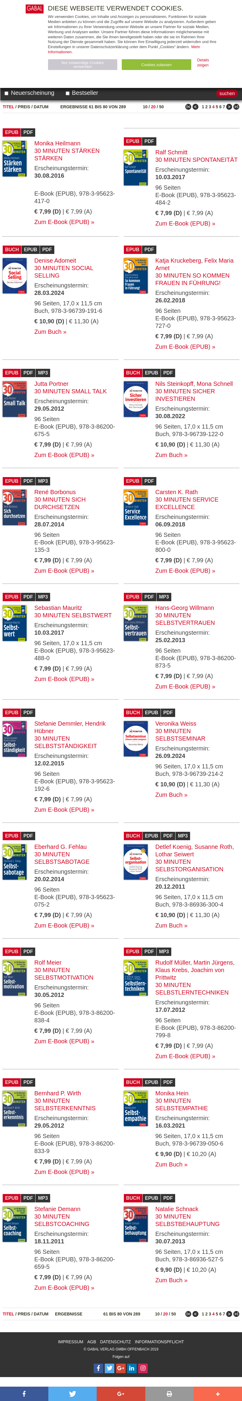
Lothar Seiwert (174, 854)
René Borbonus (55, 492)
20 (153, 106)
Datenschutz (115, 1341)
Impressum (70, 1341)
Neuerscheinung (29, 92)
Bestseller (82, 92)
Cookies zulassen (156, 65)
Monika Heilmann (57, 143)
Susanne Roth (213, 846)
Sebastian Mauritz (58, 607)
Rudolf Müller (172, 962)
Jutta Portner (51, 383)
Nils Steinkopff (174, 383)
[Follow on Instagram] (143, 1368)
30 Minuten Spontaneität (196, 159)
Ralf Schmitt (171, 152)
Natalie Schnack (177, 1209)
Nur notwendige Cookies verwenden (82, 64)
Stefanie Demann (57, 1209)
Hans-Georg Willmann (184, 607)
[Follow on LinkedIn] (132, 1368)
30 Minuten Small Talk (70, 391)
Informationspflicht (159, 1341)
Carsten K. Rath (176, 492)
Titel (8, 106)
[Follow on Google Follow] (121, 1368)
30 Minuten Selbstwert (73, 615)
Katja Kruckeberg (178, 260)
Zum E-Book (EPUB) (61, 222)
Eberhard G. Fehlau (60, 846)
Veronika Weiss (175, 723)
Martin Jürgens (213, 962)
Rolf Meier (47, 962)
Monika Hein (172, 1093)
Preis (24, 106)
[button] (24, 1394)
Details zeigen (203, 62)
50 (161, 106)
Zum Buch (47, 331)
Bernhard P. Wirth (57, 1093)
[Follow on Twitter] (109, 1368)
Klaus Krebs (171, 970)
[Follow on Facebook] (98, 1368)
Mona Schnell (215, 383)
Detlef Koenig (173, 846)
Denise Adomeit (55, 260)
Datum (41, 106)
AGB (91, 1341)
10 (145, 106)
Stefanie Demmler (58, 723)
